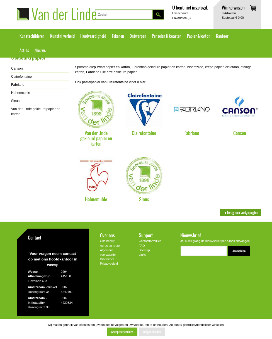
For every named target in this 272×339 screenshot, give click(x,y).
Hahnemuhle (96, 199)
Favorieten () (181, 18)
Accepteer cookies (122, 331)
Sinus (144, 199)
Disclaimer (107, 259)
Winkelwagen (233, 7)
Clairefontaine (144, 133)
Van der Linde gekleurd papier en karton (96, 138)
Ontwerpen (138, 36)
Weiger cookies (152, 331)
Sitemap (144, 250)
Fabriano (191, 133)
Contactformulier (150, 241)
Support (146, 235)
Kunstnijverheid (62, 36)
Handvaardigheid (93, 36)
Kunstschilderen (32, 36)
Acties (24, 50)
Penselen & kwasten (166, 36)
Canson (239, 133)
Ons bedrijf (107, 241)
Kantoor (222, 36)
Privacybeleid (109, 263)
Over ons (107, 235)
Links (142, 254)
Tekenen (118, 36)
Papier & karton (198, 36)
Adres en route (110, 245)
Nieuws (40, 50)
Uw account (180, 13)
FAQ (142, 245)
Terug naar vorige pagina (240, 212)
